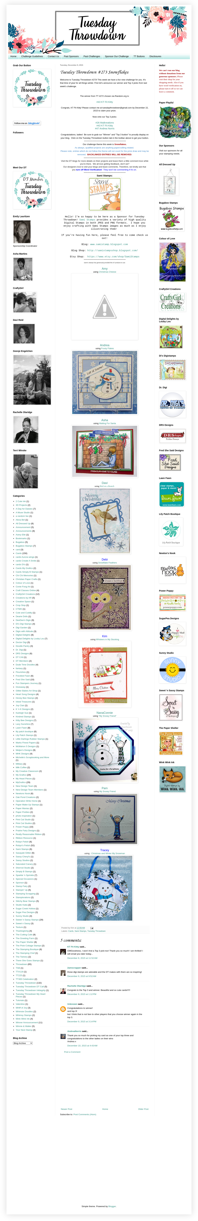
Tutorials (20, 1000)
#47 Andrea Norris (104, 128)
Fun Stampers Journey (27, 683)
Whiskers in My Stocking (107, 639)
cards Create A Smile (26, 561)
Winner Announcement (27, 1022)
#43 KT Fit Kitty (104, 102)
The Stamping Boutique (27, 949)
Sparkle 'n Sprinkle (25, 875)
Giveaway (20, 687)
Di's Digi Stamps (24, 624)
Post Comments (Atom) (85, 1114)
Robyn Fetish (22, 841)
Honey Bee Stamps (25, 698)
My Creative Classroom (27, 771)
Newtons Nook (23, 793)
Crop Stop (21, 605)
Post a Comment (72, 1052)
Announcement (23, 527)
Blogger (112, 1206)
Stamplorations (23, 897)
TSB (18, 968)
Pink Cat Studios (24, 823)
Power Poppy (22, 827)
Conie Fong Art (23, 586)
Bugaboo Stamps (24, 546)
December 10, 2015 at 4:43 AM (82, 1045)
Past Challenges (92, 56)
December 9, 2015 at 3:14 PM (81, 1021)
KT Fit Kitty (73, 947)
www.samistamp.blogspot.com (109, 244)
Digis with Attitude (24, 631)
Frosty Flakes (107, 348)
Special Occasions (25, 879)
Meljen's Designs (24, 750)
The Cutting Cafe (24, 934)
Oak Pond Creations (26, 797)
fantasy (19, 668)
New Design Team (24, 786)
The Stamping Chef (25, 953)
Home (13, 56)
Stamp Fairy (22, 886)
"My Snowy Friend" (108, 716)
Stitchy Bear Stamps (26, 901)
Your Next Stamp (24, 1030)
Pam (105, 788)
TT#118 (19, 971)
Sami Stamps (87, 219)
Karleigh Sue (22, 713)
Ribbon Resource (24, 838)
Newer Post (66, 1109)
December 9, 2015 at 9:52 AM (81, 976)
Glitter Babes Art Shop (26, 690)
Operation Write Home (26, 801)
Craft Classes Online (26, 590)
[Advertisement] (104, 1080)
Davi (105, 483)
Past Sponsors (71, 56)
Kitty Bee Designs (24, 720)
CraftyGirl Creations (25, 594)
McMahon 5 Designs (26, 746)
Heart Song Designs (25, 694)
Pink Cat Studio (23, 819)
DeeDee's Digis (23, 620)
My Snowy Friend (107, 791)
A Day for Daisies (24, 509)
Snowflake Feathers (107, 562)
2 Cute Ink (21, 501)
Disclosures (155, 56)
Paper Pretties (23, 812)
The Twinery (22, 957)
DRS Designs (22, 653)
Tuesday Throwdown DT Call (30, 986)
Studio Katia (22, 905)
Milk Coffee (21, 767)
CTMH (19, 609)
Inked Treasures (23, 701)
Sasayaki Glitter (23, 853)
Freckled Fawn (23, 676)
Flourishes (21, 672)
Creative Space (23, 601)
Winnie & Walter (23, 1026)
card (18, 549)
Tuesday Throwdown (96, 931)
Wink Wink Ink (23, 1019)
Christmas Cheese (107, 272)
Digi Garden (21, 627)
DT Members (22, 661)
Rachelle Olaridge (76, 986)
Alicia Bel (20, 520)
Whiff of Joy (21, 1008)
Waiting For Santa (107, 423)
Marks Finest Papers (26, 742)
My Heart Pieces (24, 778)
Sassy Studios (23, 860)
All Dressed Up (23, 523)
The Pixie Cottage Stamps (28, 945)
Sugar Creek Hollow (25, 908)
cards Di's (20, 564)
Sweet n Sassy (23, 923)
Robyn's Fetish (23, 845)
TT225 (19, 975)
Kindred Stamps (23, 716)
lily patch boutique (24, 731)
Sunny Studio (22, 916)
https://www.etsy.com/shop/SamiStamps (113, 256)
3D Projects (21, 505)
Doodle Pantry (23, 646)
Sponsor (20, 882)
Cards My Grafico (24, 568)
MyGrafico (21, 782)
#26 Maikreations (104, 122)
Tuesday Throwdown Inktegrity (30, 990)
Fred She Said (23, 679)
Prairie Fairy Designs (26, 830)
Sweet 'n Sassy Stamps (27, 920)
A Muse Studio (23, 512)
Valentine (20, 1004)
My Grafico (21, 775)
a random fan (22, 516)
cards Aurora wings (25, 557)
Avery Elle (21, 534)
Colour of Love (23, 583)
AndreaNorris (74, 1031)
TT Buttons (139, 56)
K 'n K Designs (23, 709)
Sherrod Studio (23, 868)
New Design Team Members (29, 790)
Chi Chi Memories (24, 575)
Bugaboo (20, 542)
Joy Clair (20, 705)
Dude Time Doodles (25, 664)
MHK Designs (22, 753)
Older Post (143, 1109)
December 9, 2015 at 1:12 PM (81, 994)
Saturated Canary (24, 864)
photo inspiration (24, 816)
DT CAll (19, 657)
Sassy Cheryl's (23, 856)
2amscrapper (74, 968)
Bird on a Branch (107, 486)
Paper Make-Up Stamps (27, 804)
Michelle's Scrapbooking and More (32, 757)
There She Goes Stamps (28, 960)
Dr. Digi (19, 650)
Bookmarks (21, 538)
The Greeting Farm (25, 938)
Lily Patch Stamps (24, 735)
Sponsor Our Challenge (117, 56)
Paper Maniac (22, 808)
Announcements (24, 531)
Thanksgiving (22, 931)
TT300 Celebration (25, 979)
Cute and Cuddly (24, 612)
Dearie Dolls (22, 616)
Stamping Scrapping (26, 893)
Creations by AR (24, 598)
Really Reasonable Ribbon (29, 834)
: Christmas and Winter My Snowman (107, 853)
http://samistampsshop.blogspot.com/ (112, 250)
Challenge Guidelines (32, 56)
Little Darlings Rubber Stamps (30, 739)
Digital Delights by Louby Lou (30, 638)
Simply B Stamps (24, 871)
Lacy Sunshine (23, 724)
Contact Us (53, 56)
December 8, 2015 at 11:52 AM (82, 958)
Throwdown (21, 964)
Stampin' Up (22, 890)
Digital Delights (23, 635)
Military (19, 764)
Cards (71, 931)
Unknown (72, 1004)
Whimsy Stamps (24, 1015)
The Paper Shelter (25, 942)
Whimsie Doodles (24, 1011)
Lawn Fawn (21, 728)
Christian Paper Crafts (26, 579)
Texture (19, 927)
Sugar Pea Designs (25, 912)
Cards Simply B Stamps (27, 572)
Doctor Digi (21, 642)
